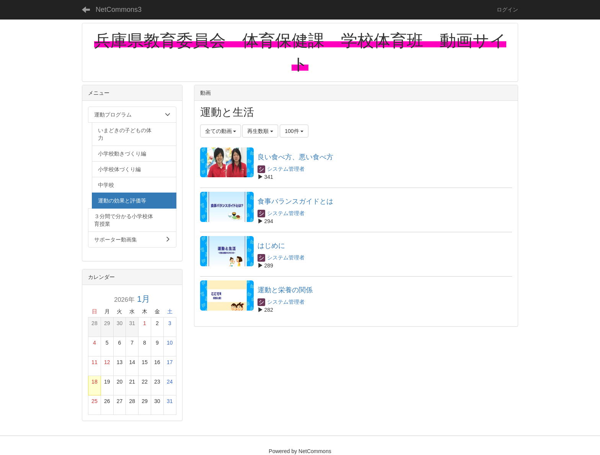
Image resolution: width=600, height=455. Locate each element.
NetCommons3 (119, 9)
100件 (294, 131)
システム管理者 (281, 169)
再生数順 (260, 131)
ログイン (507, 9)
